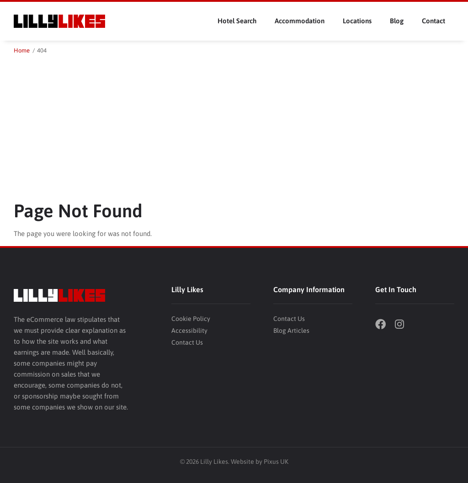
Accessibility (189, 330)
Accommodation (299, 21)
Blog (397, 21)
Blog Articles (291, 330)
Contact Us (187, 342)
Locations (357, 21)
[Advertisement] (234, 124)
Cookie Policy (190, 318)
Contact (433, 21)
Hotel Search (237, 21)
